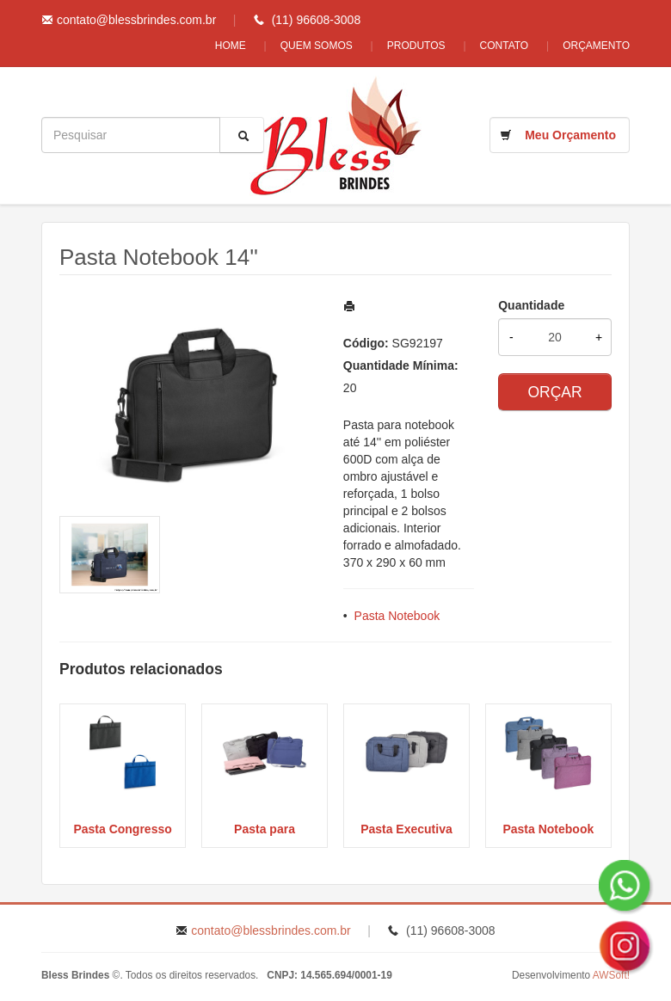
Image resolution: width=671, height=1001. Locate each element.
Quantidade (531, 305)
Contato (504, 46)
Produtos (416, 46)
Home (230, 46)
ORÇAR (554, 392)
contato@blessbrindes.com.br (136, 20)
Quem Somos (316, 46)
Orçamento (596, 46)
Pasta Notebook (397, 616)
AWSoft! (611, 975)
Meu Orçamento (570, 135)
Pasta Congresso (122, 829)
